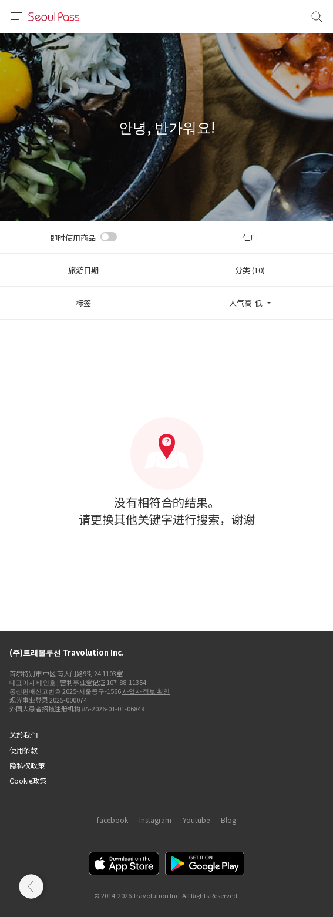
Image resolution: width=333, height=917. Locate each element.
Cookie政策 (27, 780)
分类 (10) (250, 270)
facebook (112, 820)
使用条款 (23, 750)
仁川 (250, 237)
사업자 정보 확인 (146, 691)
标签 (83, 302)
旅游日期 (83, 270)
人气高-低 (246, 302)
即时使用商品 (73, 237)
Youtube (196, 820)
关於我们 (23, 735)
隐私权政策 (27, 765)
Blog (228, 820)
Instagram (155, 820)
